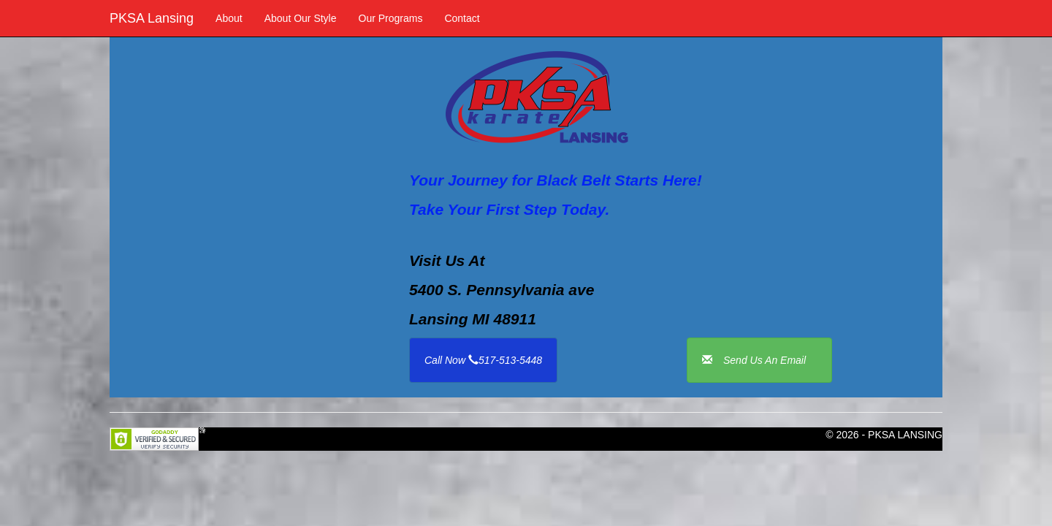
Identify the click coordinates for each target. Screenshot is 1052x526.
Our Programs (391, 18)
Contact (461, 18)
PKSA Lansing (152, 18)
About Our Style (300, 18)
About (229, 18)
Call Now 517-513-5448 (483, 360)
